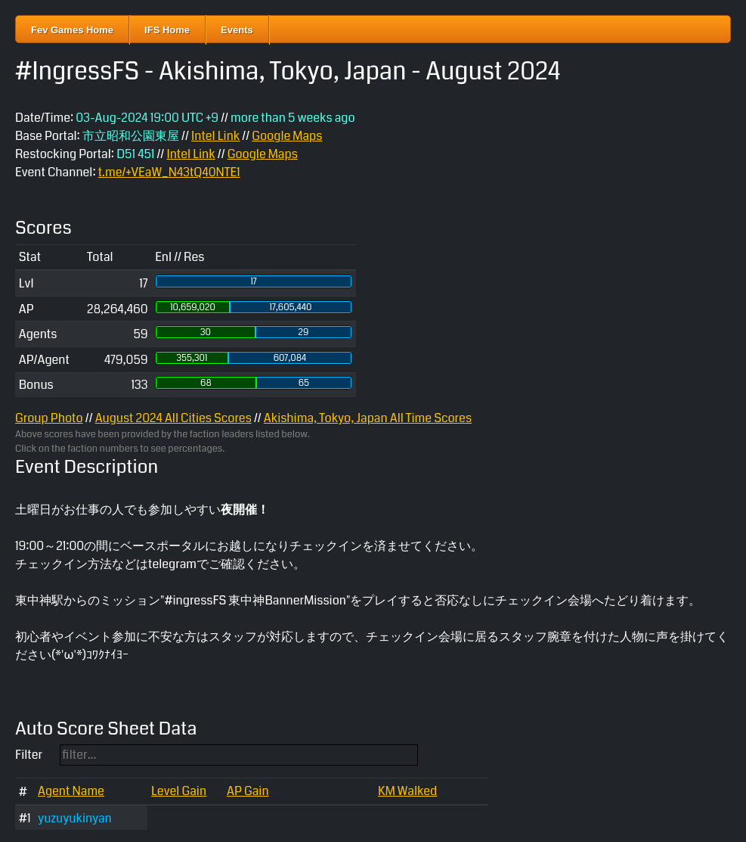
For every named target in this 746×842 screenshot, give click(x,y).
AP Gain (248, 791)
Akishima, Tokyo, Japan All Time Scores (368, 418)
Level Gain (178, 791)
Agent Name (71, 791)
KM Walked (407, 791)
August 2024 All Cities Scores (173, 418)
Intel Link (215, 135)
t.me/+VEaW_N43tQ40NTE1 (169, 172)
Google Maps (287, 135)
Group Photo (49, 418)
